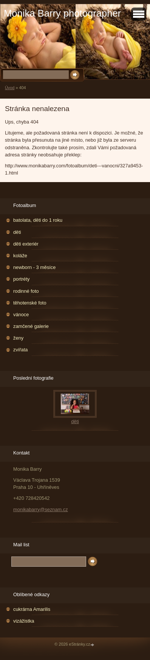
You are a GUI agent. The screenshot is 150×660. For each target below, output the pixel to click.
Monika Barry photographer (62, 13)
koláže (20, 255)
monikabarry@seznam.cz (40, 509)
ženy (18, 338)
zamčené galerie (31, 326)
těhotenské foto (29, 303)
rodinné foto (26, 291)
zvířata (20, 349)
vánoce (21, 314)
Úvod (9, 87)
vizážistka (23, 621)
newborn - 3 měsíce (34, 267)
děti (17, 232)
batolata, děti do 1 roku (37, 220)
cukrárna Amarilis (31, 609)
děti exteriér (26, 244)
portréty (21, 279)
